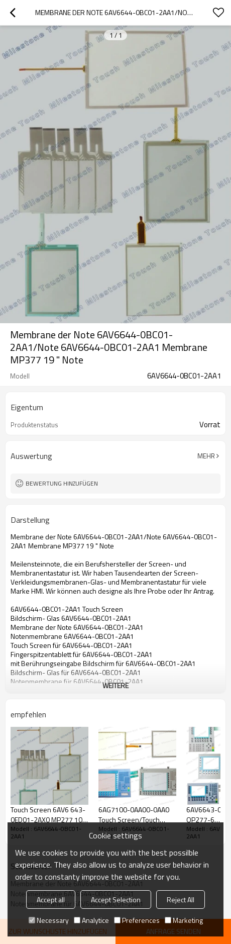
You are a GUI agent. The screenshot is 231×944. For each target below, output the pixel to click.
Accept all (51, 899)
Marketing (184, 920)
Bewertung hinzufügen (62, 483)
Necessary (49, 920)
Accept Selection (116, 899)
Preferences (137, 920)
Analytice (91, 920)
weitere (115, 685)
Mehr (206, 456)
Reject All (180, 899)
